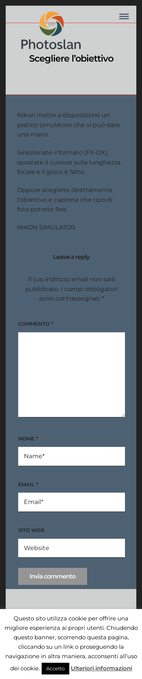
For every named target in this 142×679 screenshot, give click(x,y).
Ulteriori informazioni (101, 668)
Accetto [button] (55, 668)
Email (28, 484)
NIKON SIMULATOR (46, 227)
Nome (28, 439)
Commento (35, 324)
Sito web (31, 530)
